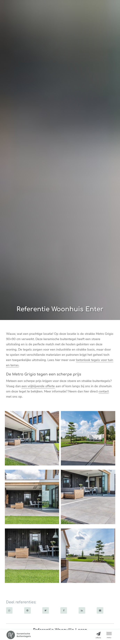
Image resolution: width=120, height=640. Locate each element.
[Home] (18, 634)
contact (104, 391)
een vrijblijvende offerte (38, 386)
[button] (109, 634)
